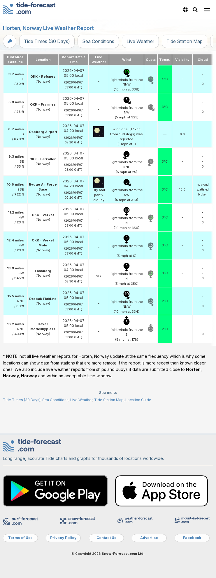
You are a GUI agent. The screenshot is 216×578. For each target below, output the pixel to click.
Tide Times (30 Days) (47, 41)
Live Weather (140, 41)
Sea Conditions (98, 41)
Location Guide (138, 400)
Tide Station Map (184, 41)
